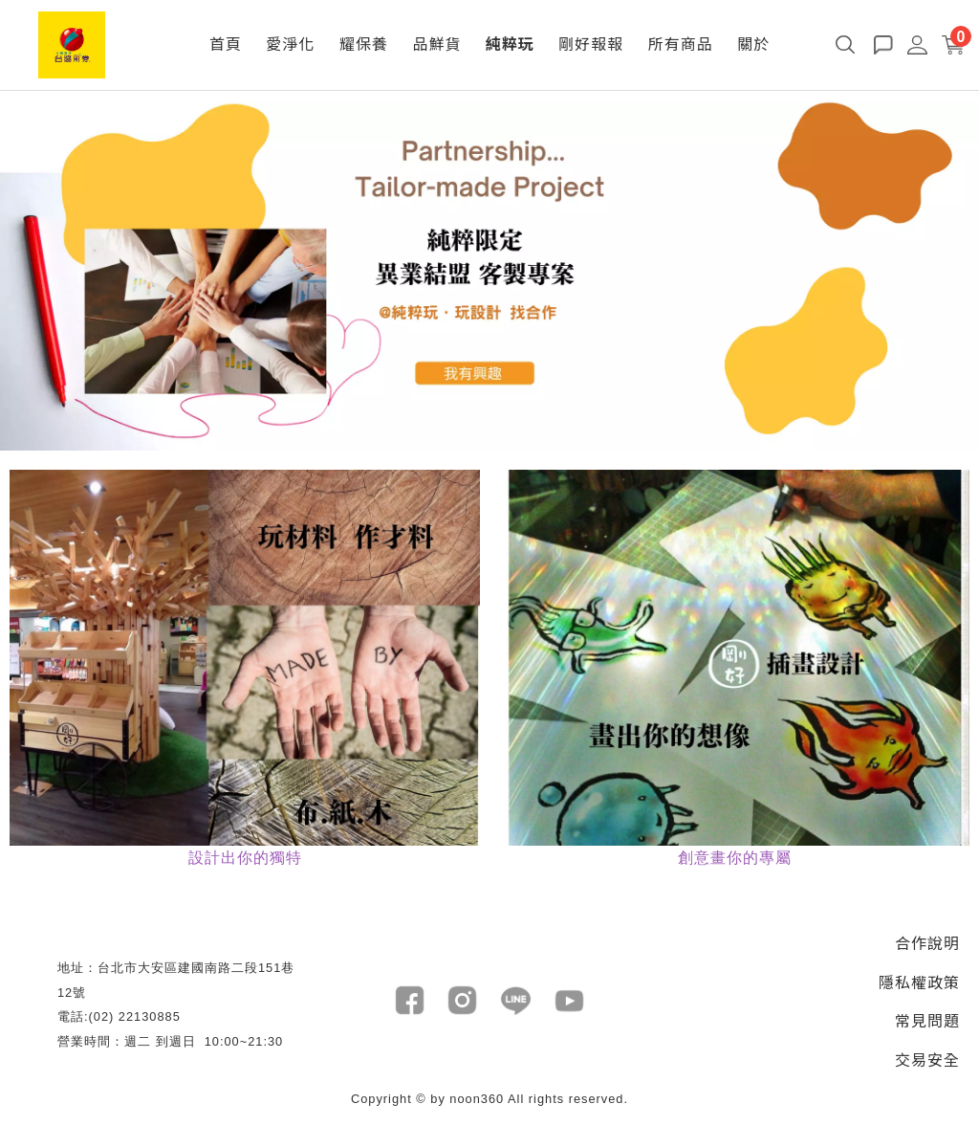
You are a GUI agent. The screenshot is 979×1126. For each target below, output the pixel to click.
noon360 (476, 1099)
